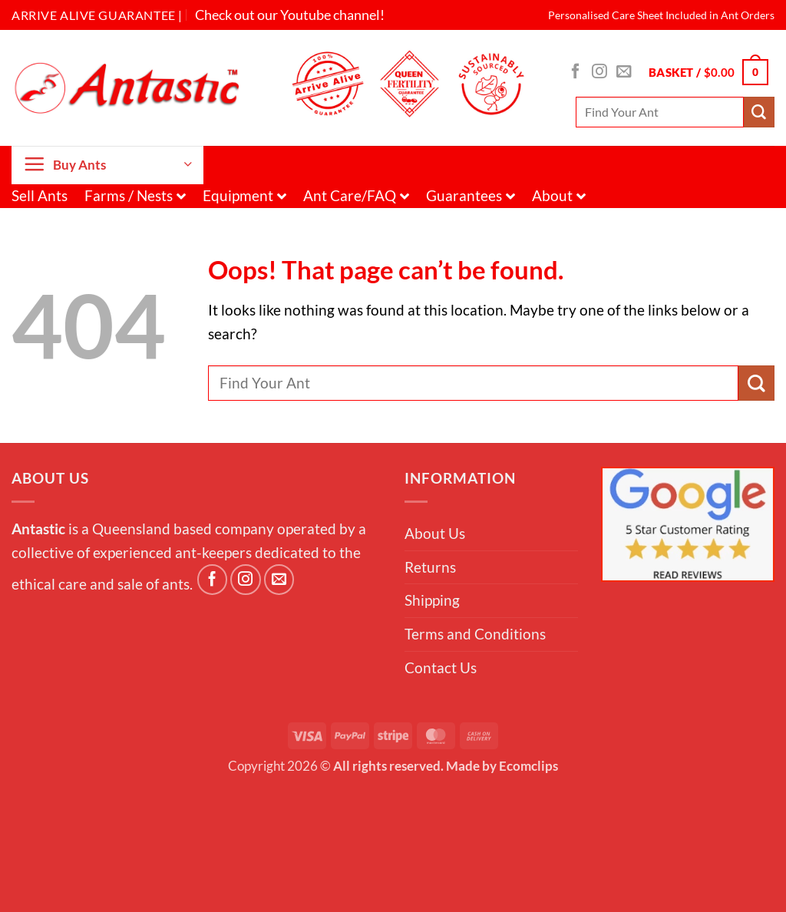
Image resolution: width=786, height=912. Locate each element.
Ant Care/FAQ (356, 195)
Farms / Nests (135, 195)
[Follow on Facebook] (575, 72)
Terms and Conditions (475, 634)
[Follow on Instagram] (599, 72)
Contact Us (441, 667)
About (559, 195)
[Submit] (759, 112)
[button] (708, 72)
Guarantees (470, 195)
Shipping (432, 600)
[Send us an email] (624, 72)
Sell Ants (40, 195)
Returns (430, 567)
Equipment (244, 195)
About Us (435, 533)
